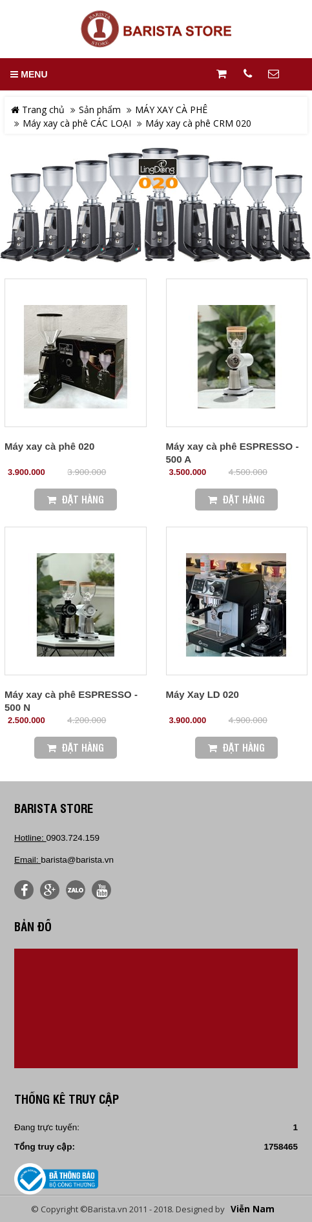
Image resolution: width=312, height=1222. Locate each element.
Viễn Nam (253, 1209)
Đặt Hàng (75, 499)
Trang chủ (38, 109)
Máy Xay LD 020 (202, 694)
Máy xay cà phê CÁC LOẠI (77, 123)
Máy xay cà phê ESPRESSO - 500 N (71, 701)
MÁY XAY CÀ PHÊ (171, 109)
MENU (28, 74)
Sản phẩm (100, 109)
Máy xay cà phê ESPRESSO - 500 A (232, 453)
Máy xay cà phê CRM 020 (198, 123)
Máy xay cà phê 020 (49, 446)
